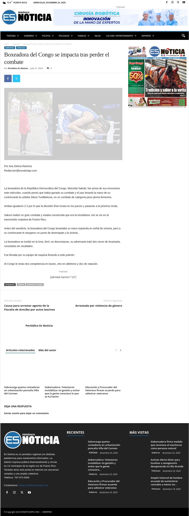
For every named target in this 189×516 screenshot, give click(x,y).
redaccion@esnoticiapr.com (33, 485)
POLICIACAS (66, 36)
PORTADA (13, 36)
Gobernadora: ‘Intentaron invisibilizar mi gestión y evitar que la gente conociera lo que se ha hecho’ (62, 391)
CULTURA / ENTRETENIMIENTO (121, 36)
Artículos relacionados (20, 350)
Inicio (6, 44)
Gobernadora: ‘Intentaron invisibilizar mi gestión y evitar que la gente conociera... (103, 464)
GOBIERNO (30, 36)
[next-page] (120, 350)
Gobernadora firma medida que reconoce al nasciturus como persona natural (166, 445)
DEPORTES (148, 36)
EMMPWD (47, 511)
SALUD (97, 36)
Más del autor (47, 350)
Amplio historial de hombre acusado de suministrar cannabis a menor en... (166, 481)
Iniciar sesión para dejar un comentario (26, 413)
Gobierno (93, 474)
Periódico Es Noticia (18, 68)
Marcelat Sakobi (35, 284)
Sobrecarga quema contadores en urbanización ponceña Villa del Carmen (22, 390)
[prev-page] (116, 350)
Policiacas (156, 470)
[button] (183, 36)
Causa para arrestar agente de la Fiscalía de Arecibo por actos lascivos (29, 307)
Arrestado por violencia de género (98, 305)
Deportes (16, 44)
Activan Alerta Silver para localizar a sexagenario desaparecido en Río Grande (167, 463)
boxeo (21, 284)
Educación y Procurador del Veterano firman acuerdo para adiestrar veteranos (103, 390)
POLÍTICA (48, 36)
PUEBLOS (84, 36)
